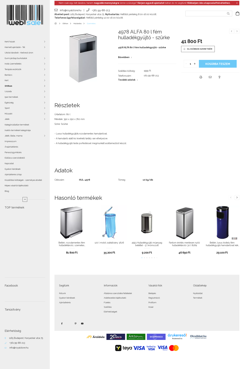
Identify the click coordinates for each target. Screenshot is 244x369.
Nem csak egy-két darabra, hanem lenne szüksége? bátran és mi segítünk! (144, 3)
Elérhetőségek (110, 312)
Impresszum (10, 141)
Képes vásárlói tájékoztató (16, 185)
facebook (61, 323)
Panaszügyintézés (13, 152)
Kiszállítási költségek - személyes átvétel (23, 180)
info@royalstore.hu (18, 347)
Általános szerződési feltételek (118, 293)
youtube (82, 323)
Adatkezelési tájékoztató (115, 298)
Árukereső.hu (177, 338)
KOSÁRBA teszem (217, 63)
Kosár (151, 307)
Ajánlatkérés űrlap (13, 174)
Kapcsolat (9, 163)
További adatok (126, 80)
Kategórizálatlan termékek (17, 125)
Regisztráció (154, 298)
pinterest (75, 323)
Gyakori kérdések (13, 169)
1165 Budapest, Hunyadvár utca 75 (26, 338)
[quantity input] (190, 64)
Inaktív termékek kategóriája (18, 130)
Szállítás (108, 307)
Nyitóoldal (198, 293)
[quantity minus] (186, 64)
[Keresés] (228, 13)
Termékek (197, 298)
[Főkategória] (56, 23)
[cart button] (235, 13)
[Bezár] (237, 3)
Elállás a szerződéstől (15, 158)
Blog (7, 191)
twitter (68, 323)
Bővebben (123, 57)
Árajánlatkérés (11, 147)
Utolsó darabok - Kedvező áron (19, 52)
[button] (198, 49)
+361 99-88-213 (17, 343)
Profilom (152, 302)
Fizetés (107, 302)
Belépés (152, 293)
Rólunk (62, 293)
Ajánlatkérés (65, 302)
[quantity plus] (194, 64)
